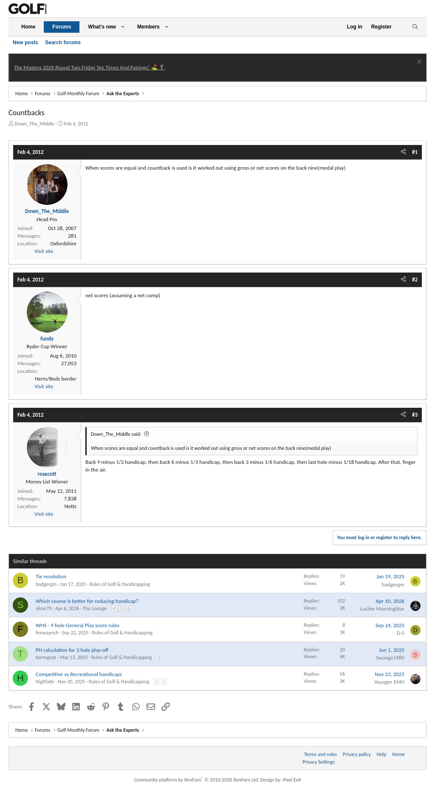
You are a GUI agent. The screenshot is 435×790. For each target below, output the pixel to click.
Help (382, 754)
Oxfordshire (63, 243)
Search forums (63, 42)
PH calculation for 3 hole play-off (72, 650)
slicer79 (44, 608)
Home (28, 27)
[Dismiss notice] (418, 62)
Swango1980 (390, 657)
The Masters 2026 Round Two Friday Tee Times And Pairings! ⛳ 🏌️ (90, 67)
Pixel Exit (292, 780)
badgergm (46, 584)
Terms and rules (320, 754)
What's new (102, 27)
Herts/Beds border (55, 378)
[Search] (414, 27)
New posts (25, 42)
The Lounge (95, 608)
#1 (415, 152)
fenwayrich (47, 633)
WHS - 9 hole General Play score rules (77, 625)
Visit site (43, 251)
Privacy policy (357, 754)
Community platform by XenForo (196, 780)
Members (148, 27)
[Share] (403, 152)
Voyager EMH (389, 682)
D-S (400, 633)
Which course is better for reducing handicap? (87, 601)
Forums (61, 27)
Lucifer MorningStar (382, 608)
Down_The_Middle (34, 124)
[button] (123, 27)
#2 (415, 279)
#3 (415, 415)
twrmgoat (46, 657)
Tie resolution (51, 576)
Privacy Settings (318, 762)
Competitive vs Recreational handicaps (79, 674)
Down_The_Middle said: (116, 434)
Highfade (45, 682)
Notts (70, 506)
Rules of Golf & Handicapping (120, 584)
